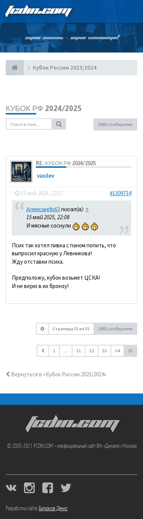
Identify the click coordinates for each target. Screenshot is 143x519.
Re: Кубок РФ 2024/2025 (66, 163)
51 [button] (78, 350)
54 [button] (117, 350)
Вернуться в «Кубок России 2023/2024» (56, 374)
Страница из (71, 328)
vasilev (45, 175)
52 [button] (91, 350)
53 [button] (104, 350)
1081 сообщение (115, 124)
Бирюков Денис (53, 509)
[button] (43, 351)
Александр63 (43, 209)
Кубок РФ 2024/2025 (44, 108)
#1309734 (120, 193)
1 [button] (54, 350)
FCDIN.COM (38, 11)
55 (130, 350)
